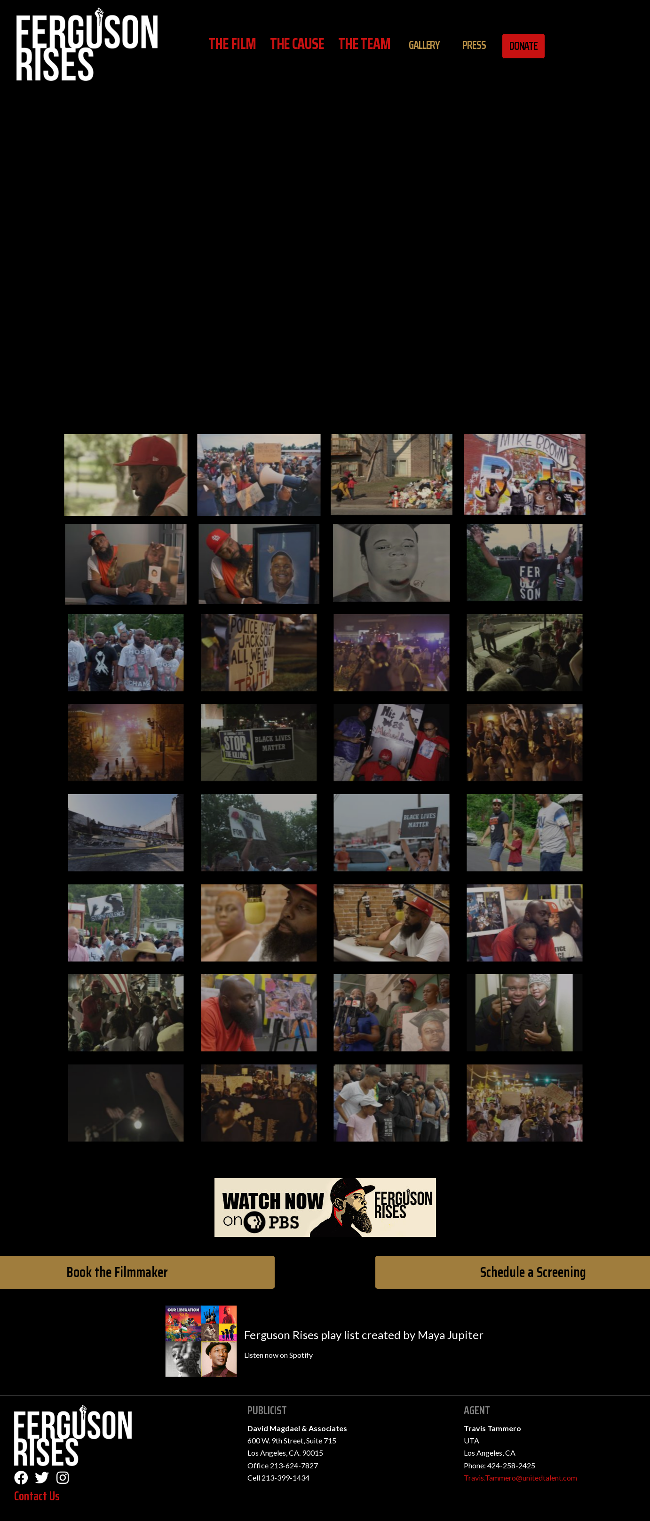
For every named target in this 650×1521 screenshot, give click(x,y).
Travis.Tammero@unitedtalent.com (520, 1477)
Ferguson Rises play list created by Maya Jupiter (364, 1334)
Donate (523, 46)
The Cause (297, 43)
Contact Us (37, 1495)
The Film (231, 43)
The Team (364, 43)
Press (474, 45)
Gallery (424, 45)
